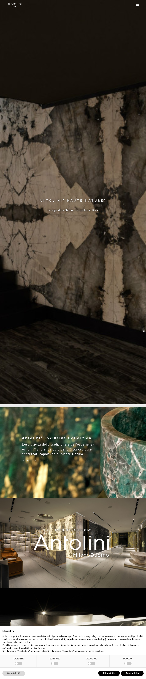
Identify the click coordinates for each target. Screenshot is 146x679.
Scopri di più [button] (13, 673)
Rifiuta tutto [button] (109, 673)
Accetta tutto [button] (132, 673)
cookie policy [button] (24, 642)
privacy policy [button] (90, 636)
